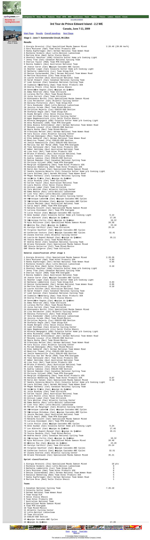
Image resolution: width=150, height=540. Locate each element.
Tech (44, 17)
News (39, 17)
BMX (69, 17)
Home (68, 531)
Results (39, 33)
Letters (110, 17)
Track (87, 17)
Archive (74, 531)
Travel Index (83, 531)
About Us (76, 533)
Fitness (102, 17)
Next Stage (68, 33)
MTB (64, 17)
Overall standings (52, 33)
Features (51, 17)
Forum (124, 17)
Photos (94, 17)
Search (118, 17)
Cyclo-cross (78, 17)
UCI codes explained (77, 19)
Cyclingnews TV (28, 17)
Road (59, 17)
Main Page (29, 33)
